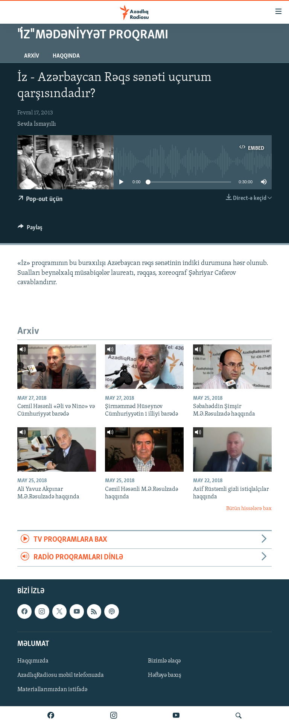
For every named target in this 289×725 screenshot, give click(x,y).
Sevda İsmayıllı (36, 124)
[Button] (30, 229)
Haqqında (66, 56)
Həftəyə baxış (164, 675)
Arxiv (31, 56)
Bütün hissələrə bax (249, 509)
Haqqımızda (33, 661)
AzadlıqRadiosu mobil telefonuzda (60, 675)
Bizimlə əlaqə (164, 661)
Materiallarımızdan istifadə (52, 690)
